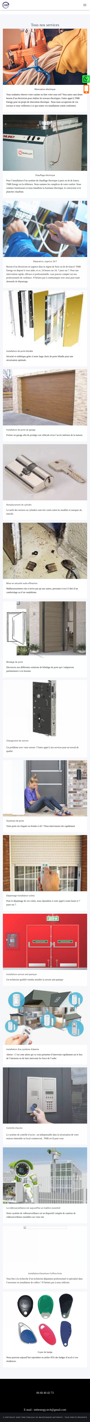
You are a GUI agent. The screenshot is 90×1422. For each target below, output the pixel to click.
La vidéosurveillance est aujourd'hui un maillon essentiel (33, 1208)
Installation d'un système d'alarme (22, 1049)
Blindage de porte (14, 662)
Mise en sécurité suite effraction (21, 583)
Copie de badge (45, 1352)
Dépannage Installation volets (20, 895)
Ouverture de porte (15, 821)
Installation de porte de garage (20, 430)
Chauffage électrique (45, 175)
